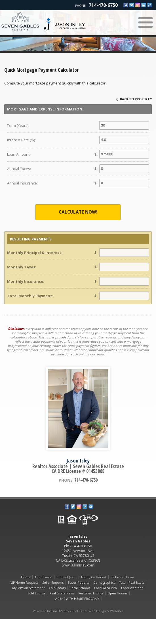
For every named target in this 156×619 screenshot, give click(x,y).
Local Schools (80, 588)
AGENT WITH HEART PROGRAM (77, 599)
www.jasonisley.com (78, 565)
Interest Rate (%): (21, 139)
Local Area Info (105, 588)
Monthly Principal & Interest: (34, 252)
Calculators (57, 588)
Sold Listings (36, 593)
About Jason (43, 577)
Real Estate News (61, 593)
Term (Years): (18, 125)
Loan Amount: (18, 154)
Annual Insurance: (22, 183)
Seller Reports (53, 583)
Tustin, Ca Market (93, 577)
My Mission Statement (28, 588)
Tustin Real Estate (132, 583)
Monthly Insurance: (25, 281)
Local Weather (132, 588)
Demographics (104, 583)
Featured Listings (90, 593)
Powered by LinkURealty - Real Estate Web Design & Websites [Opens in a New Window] (78, 611)
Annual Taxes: (19, 168)
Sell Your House (122, 577)
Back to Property (134, 99)
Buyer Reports (78, 583)
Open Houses (117, 593)
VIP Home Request (24, 583)
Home (25, 577)
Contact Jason (66, 577)
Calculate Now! (78, 212)
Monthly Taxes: (21, 267)
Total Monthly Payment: (30, 295)
